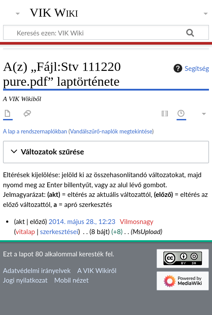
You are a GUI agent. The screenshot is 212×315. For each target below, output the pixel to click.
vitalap (25, 231)
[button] (106, 152)
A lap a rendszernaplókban (35, 131)
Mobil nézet (71, 280)
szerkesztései (59, 231)
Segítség (190, 68)
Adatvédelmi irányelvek (37, 270)
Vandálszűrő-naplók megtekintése (111, 131)
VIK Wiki (54, 13)
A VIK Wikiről (96, 270)
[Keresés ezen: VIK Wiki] (106, 32)
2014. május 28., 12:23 (82, 221)
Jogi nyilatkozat (25, 280)
